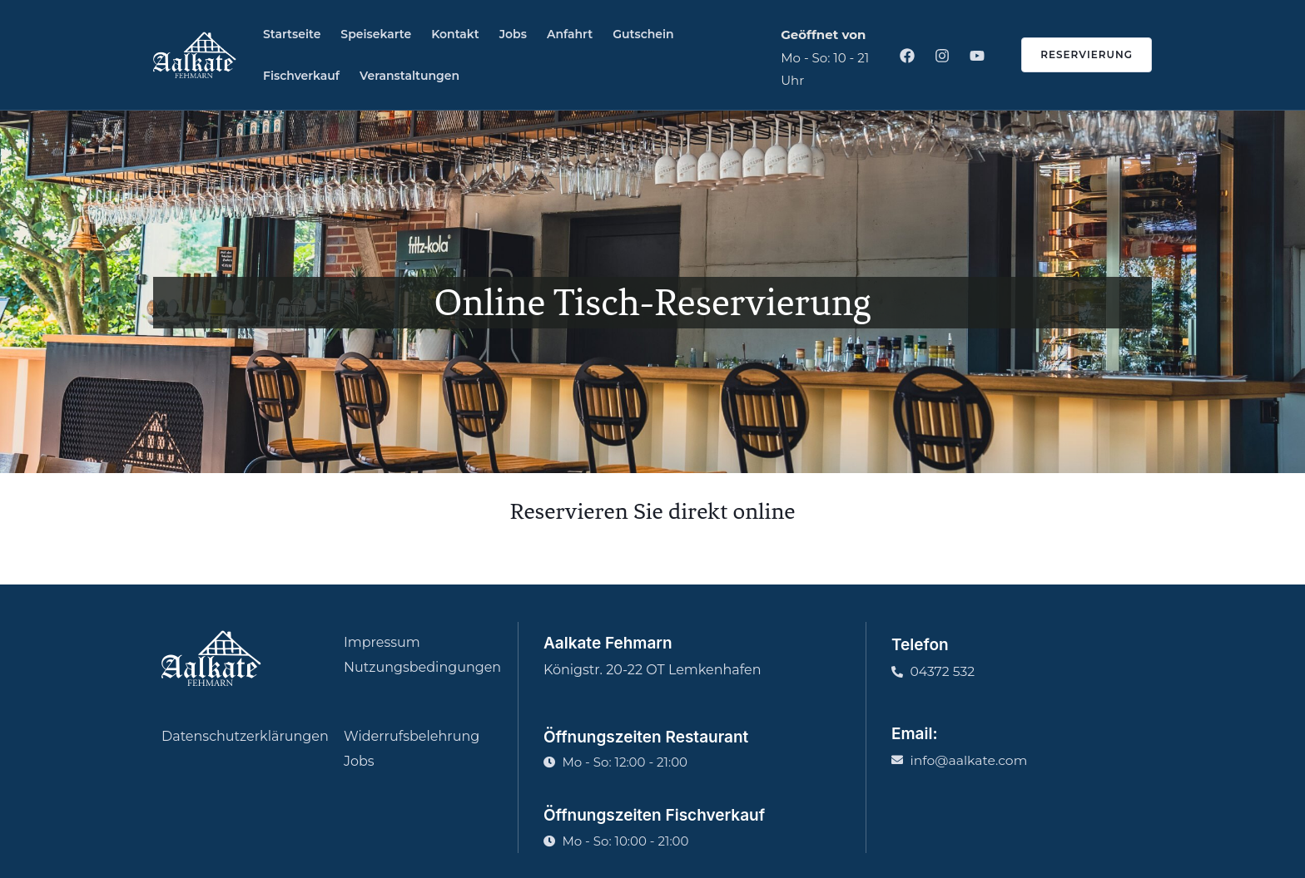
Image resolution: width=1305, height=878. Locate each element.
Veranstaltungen (409, 75)
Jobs (513, 34)
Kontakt (455, 34)
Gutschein (643, 34)
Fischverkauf (301, 75)
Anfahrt (570, 34)
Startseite (291, 34)
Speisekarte (375, 34)
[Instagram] (942, 55)
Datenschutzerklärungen (245, 736)
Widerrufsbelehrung (411, 736)
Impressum (382, 642)
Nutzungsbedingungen (422, 667)
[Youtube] (977, 55)
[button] (1076, 54)
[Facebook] (907, 55)
